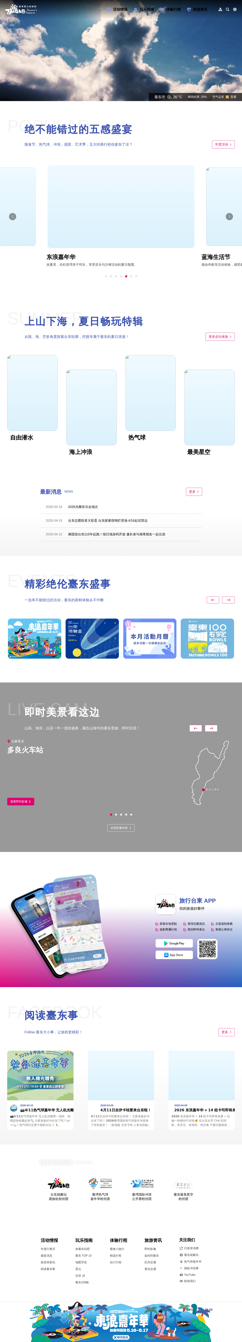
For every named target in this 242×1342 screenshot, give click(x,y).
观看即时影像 (20, 801)
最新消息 (46, 1255)
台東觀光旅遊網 (21, 9)
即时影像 (150, 1248)
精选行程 (115, 1255)
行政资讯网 (189, 1248)
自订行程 (115, 1262)
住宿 (80, 1275)
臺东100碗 (82, 1282)
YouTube (187, 1274)
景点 (78, 1269)
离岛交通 (150, 1269)
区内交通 (150, 1262)
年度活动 (223, 144)
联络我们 (187, 1281)
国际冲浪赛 (189, 1268)
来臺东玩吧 (82, 1248)
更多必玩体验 (220, 336)
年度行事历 (48, 1248)
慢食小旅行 (117, 1248)
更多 (194, 491)
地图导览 (81, 1262)
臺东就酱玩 (189, 1255)
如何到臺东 (152, 1255)
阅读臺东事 (48, 1269)
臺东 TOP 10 (83, 1255)
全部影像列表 (121, 827)
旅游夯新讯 (48, 1262)
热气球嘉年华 (190, 1261)
